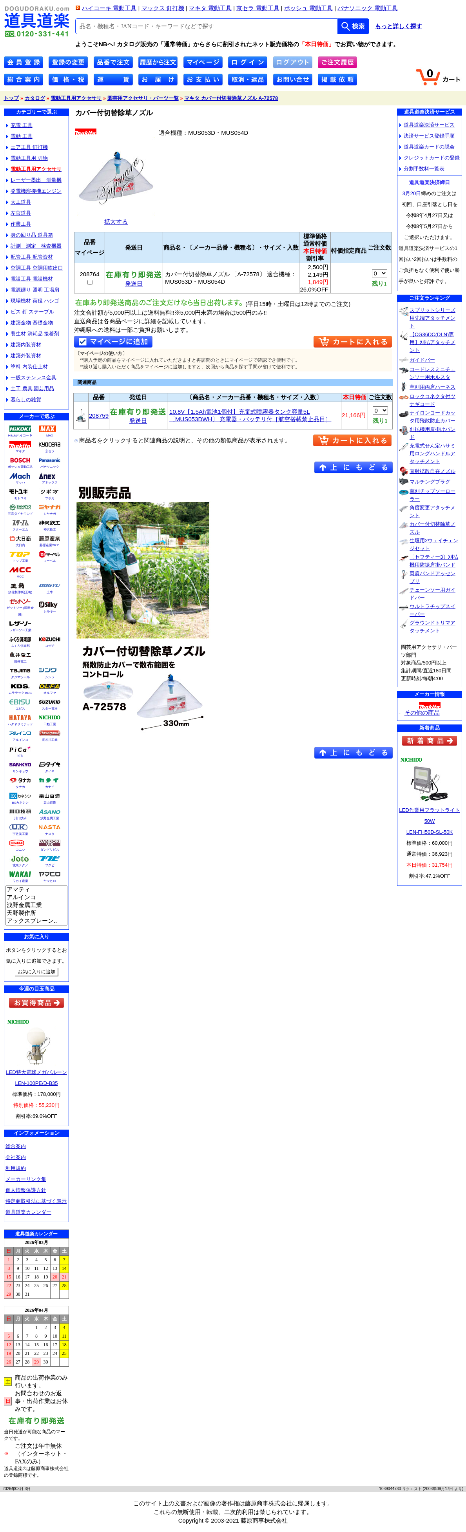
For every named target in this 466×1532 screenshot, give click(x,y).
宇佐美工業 (20, 834)
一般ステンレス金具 (31, 377)
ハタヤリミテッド (20, 724)
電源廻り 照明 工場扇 (32, 290)
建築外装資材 (23, 356)
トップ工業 (20, 561)
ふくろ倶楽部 (20, 646)
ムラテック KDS (20, 693)
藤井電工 (20, 661)
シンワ (49, 677)
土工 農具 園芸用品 (30, 388)
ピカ (20, 755)
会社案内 (15, 1157)
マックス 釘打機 (162, 8)
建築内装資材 (23, 345)
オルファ (50, 693)
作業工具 (18, 224)
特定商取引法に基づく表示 (36, 1201)
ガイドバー (422, 360)
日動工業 (50, 724)
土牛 (50, 592)
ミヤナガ (50, 514)
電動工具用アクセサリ (76, 98)
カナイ (49, 787)
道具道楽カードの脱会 (427, 147)
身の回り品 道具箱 (29, 235)
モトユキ (20, 498)
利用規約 (15, 1168)
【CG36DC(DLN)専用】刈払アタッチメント (432, 342)
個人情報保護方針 (25, 1190)
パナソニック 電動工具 (367, 8)
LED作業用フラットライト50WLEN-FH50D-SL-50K (429, 821)
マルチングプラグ (430, 482)
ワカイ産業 (20, 881)
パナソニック (49, 467)
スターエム (20, 529)
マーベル (50, 561)
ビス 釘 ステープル (30, 312)
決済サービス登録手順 (427, 136)
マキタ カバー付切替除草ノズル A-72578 (231, 98)
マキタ (20, 451)
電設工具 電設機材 (29, 279)
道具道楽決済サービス (427, 125)
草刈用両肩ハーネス (432, 387)
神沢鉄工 (50, 529)
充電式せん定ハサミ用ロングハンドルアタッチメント (432, 453)
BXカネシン (20, 802)
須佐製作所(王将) (20, 592)
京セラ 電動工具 (257, 8)
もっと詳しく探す (398, 26)
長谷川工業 (50, 740)
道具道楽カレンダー (28, 1212)
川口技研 (20, 818)
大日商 (20, 545)
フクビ (49, 865)
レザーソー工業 (20, 630)
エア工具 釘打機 (27, 147)
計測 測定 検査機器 (34, 246)
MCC (20, 576)
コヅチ (49, 646)
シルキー (50, 611)
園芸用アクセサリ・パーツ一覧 (143, 98)
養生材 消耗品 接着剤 (32, 334)
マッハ (20, 482)
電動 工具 (19, 136)
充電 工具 (19, 125)
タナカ (20, 787)
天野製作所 (36, 913)
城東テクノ (20, 865)
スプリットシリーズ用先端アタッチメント (432, 318)
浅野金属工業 (49, 818)
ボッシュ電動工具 (20, 467)
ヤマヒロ (50, 881)
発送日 (133, 281)
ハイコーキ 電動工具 (109, 8)
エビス (20, 708)
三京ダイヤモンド (20, 514)
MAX (49, 435)
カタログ (35, 98)
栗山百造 (50, 802)
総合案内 (15, 1146)
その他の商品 (422, 712)
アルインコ (20, 740)
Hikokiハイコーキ (20, 435)
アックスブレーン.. (36, 921)
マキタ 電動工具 (210, 8)
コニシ (20, 849)
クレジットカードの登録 (429, 158)
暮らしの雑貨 (23, 399)
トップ (11, 98)
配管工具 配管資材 (29, 257)
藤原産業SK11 (50, 545)
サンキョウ (20, 771)
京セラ (49, 451)
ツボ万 (49, 498)
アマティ (36, 890)
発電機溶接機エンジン (34, 191)
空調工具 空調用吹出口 (34, 268)
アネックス (50, 482)
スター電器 (50, 708)
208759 (99, 415)
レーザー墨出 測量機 (34, 180)
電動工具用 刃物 (27, 158)
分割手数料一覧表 (421, 169)
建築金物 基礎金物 (29, 323)
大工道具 (18, 202)
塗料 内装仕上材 (27, 366)
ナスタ (49, 834)
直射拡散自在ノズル (432, 471)
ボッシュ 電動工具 (308, 8)
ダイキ (49, 771)
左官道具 (18, 213)
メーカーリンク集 (25, 1179)
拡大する (116, 218)
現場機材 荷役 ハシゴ (32, 301)
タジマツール (20, 677)
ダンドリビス (49, 849)
